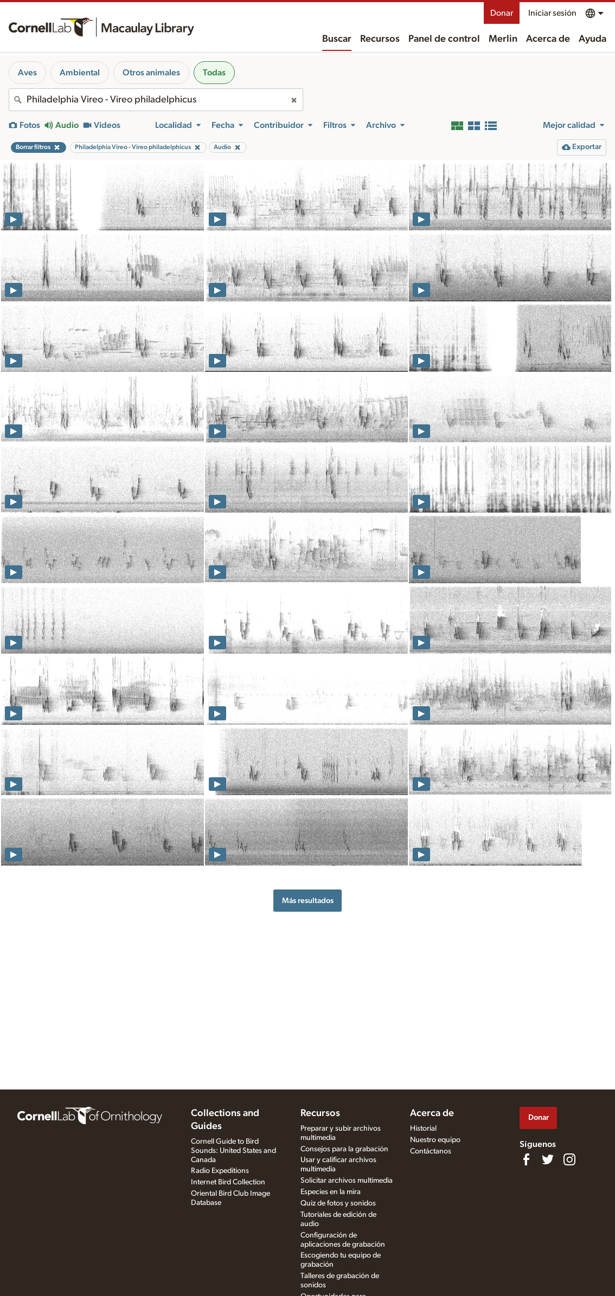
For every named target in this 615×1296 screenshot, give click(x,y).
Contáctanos (430, 1151)
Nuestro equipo (435, 1140)
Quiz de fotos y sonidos (338, 1203)
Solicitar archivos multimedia (346, 1180)
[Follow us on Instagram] (569, 1159)
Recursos (380, 39)
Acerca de (548, 39)
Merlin (503, 39)
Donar (501, 13)
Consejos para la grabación (344, 1149)
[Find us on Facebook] (526, 1159)
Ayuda (592, 39)
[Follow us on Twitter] (547, 1159)
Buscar (336, 39)
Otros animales (151, 72)
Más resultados (308, 901)
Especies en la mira (330, 1192)
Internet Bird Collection (228, 1182)
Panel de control (444, 39)
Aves (27, 72)
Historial (423, 1128)
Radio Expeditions (220, 1171)
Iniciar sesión (552, 13)
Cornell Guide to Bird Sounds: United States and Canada (233, 1151)
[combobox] (156, 100)
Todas (214, 72)
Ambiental (80, 72)
